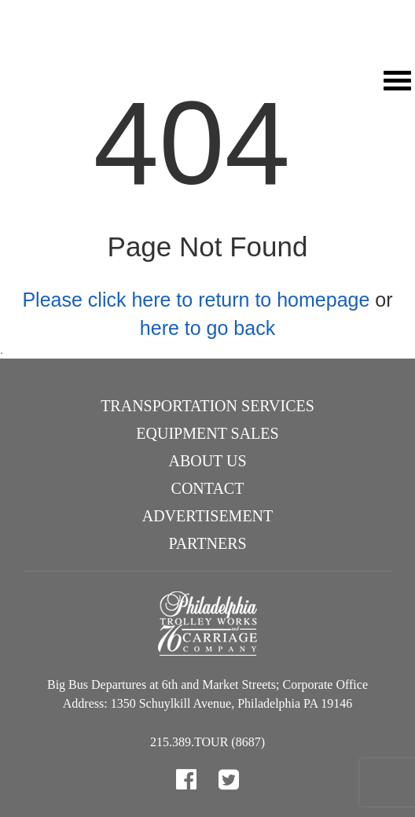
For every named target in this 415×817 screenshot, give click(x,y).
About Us (207, 460)
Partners (207, 543)
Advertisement (208, 515)
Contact (207, 488)
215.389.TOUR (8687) (207, 742)
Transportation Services (207, 405)
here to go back (207, 328)
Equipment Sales (207, 433)
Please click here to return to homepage (195, 300)
